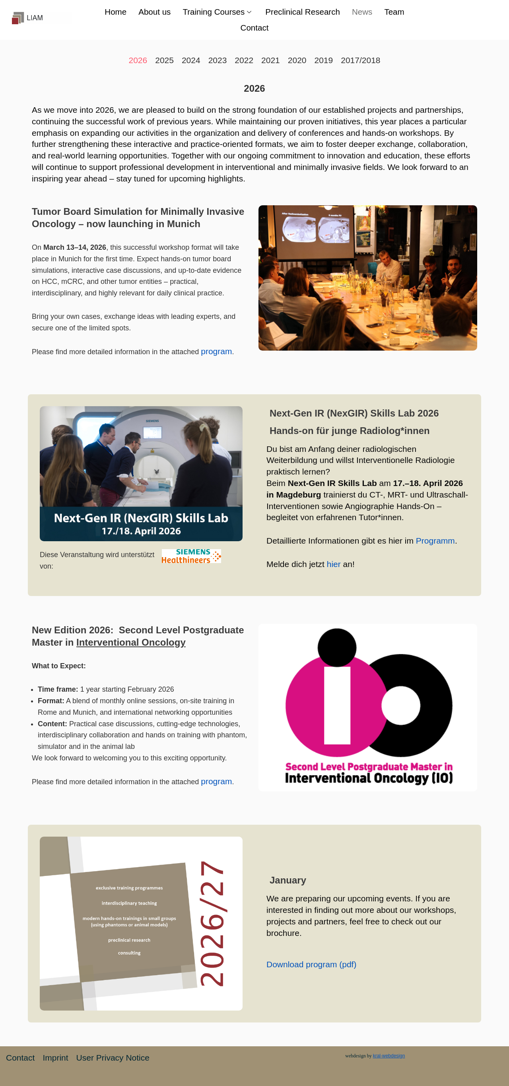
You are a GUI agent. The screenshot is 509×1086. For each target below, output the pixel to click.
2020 (297, 60)
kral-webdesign (389, 1056)
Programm (435, 540)
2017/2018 (360, 60)
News (364, 11)
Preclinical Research (303, 11)
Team (396, 11)
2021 (270, 60)
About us (152, 11)
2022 (244, 60)
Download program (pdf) (311, 964)
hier (334, 564)
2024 (191, 60)
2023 (217, 60)
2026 (137, 60)
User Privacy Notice (113, 1057)
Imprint (55, 1057)
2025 (164, 60)
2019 (324, 60)
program (216, 351)
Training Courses (217, 11)
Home (113, 11)
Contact (254, 27)
